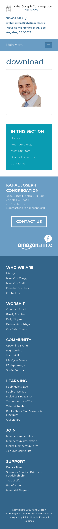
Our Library (13, 419)
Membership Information (21, 441)
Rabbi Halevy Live (17, 386)
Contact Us (18, 163)
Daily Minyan (14, 319)
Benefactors (13, 485)
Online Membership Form (22, 446)
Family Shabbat (15, 314)
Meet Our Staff (20, 150)
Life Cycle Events (16, 360)
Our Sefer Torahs (16, 329)
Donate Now (14, 467)
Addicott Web (30, 517)
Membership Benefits (19, 436)
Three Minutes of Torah (20, 401)
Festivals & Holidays (18, 324)
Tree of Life (13, 480)
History (15, 138)
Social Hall (12, 355)
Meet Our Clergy (21, 144)
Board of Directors (23, 157)
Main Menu (14, 45)
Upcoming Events (17, 345)
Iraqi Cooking (14, 350)
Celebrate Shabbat (18, 309)
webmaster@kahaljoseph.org (25, 23)
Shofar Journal (15, 370)
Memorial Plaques (17, 490)
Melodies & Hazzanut (19, 396)
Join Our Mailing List (18, 450)
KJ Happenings (15, 365)
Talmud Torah (15, 406)
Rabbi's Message (16, 391)
